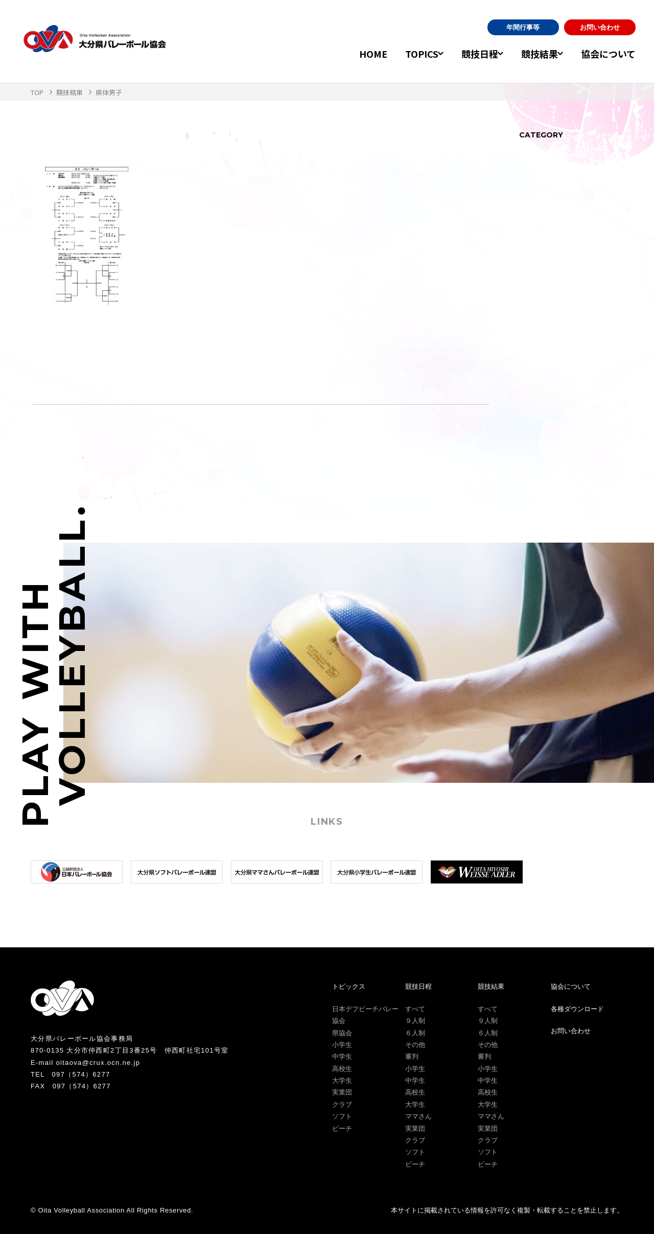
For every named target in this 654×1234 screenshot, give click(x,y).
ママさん (418, 1116)
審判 (411, 1056)
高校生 (342, 1069)
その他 (415, 1045)
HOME (353, 53)
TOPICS (401, 53)
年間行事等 (523, 27)
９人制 (415, 1021)
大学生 (342, 1080)
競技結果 (533, 53)
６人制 (415, 1033)
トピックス (348, 986)
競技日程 (466, 53)
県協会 (342, 1033)
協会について (608, 53)
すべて (415, 1009)
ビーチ (342, 1128)
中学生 (342, 1056)
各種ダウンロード (577, 1009)
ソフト (342, 1116)
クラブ (342, 1104)
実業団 (342, 1092)
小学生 (342, 1045)
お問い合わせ (600, 27)
